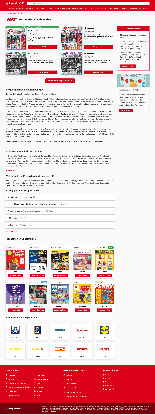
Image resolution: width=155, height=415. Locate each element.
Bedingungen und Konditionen (75, 396)
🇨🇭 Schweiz (107, 378)
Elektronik (41, 8)
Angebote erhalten (128, 66)
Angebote (19, 8)
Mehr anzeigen (10, 170)
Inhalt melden (69, 384)
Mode (87, 8)
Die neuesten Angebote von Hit (60, 81)
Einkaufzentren (12, 395)
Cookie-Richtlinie (70, 388)
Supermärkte (30, 8)
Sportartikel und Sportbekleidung (105, 8)
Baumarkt (124, 8)
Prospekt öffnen (43, 47)
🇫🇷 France (106, 382)
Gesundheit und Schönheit (72, 8)
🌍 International (108, 389)
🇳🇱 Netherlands (108, 385)
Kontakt (67, 375)
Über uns (68, 379)
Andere (37, 395)
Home (11, 8)
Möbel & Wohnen (54, 8)
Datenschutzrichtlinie (72, 392)
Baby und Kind (135, 8)
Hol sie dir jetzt (126, 110)
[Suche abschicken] (148, 3)
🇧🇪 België (106, 375)
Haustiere (38, 391)
